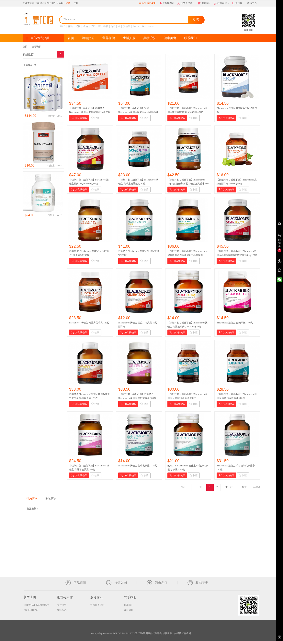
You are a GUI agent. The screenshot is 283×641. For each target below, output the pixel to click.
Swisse (136, 26)
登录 (67, 3)
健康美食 (170, 38)
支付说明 (61, 604)
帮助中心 (251, 3)
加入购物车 (79, 117)
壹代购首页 (166, 3)
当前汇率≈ (147, 3)
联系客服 (222, 3)
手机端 (237, 3)
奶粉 (78, 26)
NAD (62, 26)
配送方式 (61, 609)
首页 (71, 38)
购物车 (204, 3)
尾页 (244, 487)
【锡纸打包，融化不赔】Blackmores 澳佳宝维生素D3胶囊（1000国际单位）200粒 (187, 112)
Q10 (113, 26)
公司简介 (128, 609)
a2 (119, 26)
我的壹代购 (186, 3)
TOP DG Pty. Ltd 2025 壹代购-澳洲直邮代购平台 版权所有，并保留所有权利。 (153, 633)
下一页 (228, 487)
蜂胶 (105, 26)
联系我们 (190, 38)
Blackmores (147, 26)
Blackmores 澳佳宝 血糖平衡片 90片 (235, 322)
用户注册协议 (31, 609)
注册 (76, 3)
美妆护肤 (149, 38)
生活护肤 (129, 38)
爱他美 (126, 26)
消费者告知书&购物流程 (36, 604)
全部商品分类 (37, 38)
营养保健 (108, 38)
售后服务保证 (97, 604)
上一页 (198, 487)
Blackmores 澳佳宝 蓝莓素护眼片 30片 (137, 465)
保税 (70, 26)
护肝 (93, 26)
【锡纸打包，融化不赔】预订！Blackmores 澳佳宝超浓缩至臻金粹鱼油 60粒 (138, 112)
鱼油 (85, 26)
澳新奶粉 (88, 38)
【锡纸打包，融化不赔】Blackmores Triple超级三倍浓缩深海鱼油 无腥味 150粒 (188, 183)
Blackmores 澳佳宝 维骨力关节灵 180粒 (89, 322)
